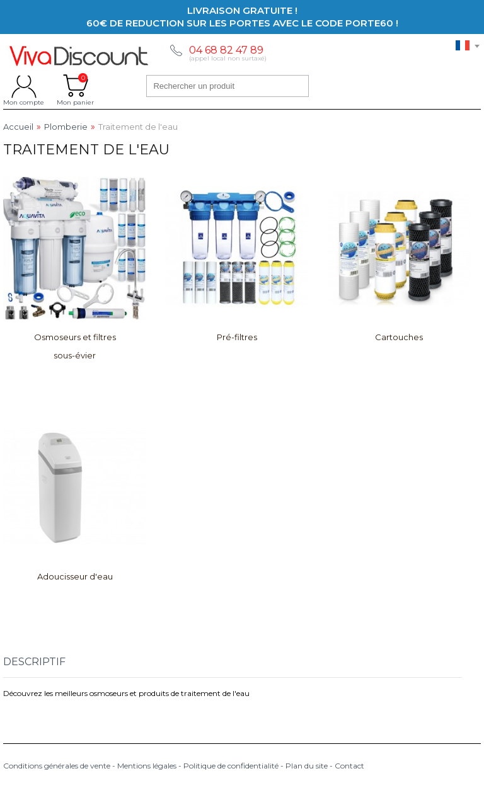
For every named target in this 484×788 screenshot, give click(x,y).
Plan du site (306, 765)
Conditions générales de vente (56, 765)
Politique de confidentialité (231, 765)
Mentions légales (146, 765)
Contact (349, 765)
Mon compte (23, 85)
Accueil (18, 127)
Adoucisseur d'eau (75, 576)
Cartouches (399, 337)
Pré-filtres (237, 337)
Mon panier (75, 85)
